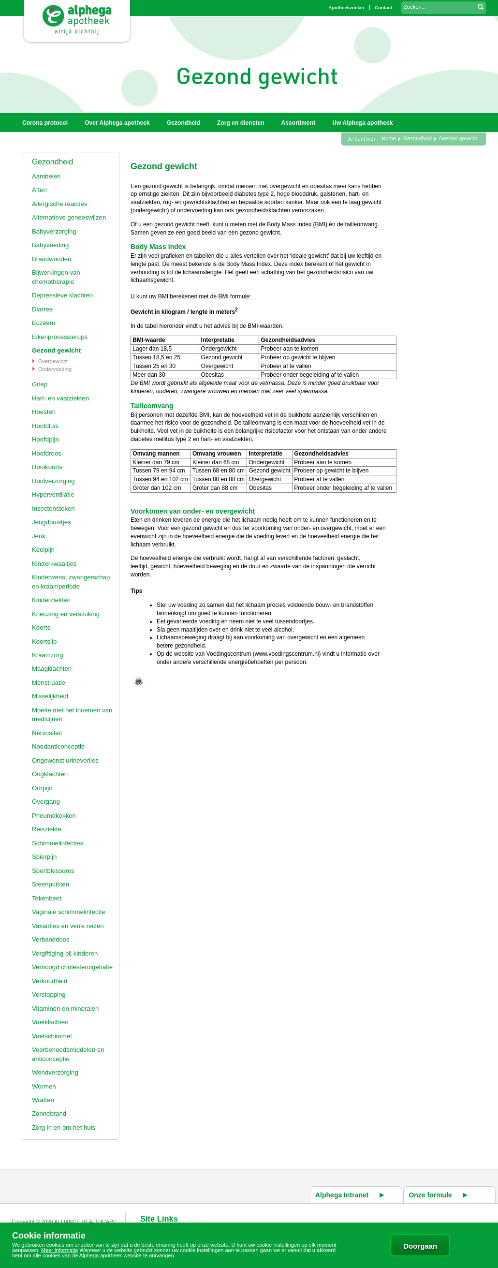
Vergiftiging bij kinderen (65, 953)
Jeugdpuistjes (51, 522)
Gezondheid (52, 162)
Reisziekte (46, 829)
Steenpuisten (50, 884)
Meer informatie (59, 1250)
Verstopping (49, 994)
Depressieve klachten (62, 295)
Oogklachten (50, 774)
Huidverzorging (53, 481)
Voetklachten (50, 1022)
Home (388, 138)
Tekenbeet (46, 898)
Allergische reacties (59, 203)
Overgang (46, 801)
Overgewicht (53, 361)
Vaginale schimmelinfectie (68, 911)
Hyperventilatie (53, 494)
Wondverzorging (55, 1072)
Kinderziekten (51, 600)
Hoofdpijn (45, 439)
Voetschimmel (52, 1036)
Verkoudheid (49, 981)
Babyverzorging (54, 231)
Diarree (42, 309)
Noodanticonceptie (58, 746)
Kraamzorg (47, 655)
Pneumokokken (54, 815)
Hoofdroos (46, 453)
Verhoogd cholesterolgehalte (72, 967)
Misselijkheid (50, 696)
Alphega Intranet (341, 1195)
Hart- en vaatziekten (60, 398)
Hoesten (44, 411)
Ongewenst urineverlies (65, 760)
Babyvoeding (50, 245)
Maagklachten (52, 668)
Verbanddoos (51, 939)
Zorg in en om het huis (63, 1127)
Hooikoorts (47, 467)
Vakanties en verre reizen (68, 925)
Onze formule (430, 1195)
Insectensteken (53, 508)
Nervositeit (47, 733)
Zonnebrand (49, 1113)
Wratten (43, 1100)
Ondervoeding (55, 369)
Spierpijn (44, 856)
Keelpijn (43, 549)
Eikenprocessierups (60, 336)
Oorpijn (42, 788)
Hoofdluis (45, 425)
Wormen (44, 1086)
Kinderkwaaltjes (54, 563)
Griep (39, 384)
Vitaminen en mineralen (65, 1008)
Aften (39, 189)
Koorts (41, 627)
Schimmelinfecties (57, 843)
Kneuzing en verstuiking (66, 614)
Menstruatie (48, 682)
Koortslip (44, 641)
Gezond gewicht (56, 350)
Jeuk (38, 536)
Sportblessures (53, 870)
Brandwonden (51, 259)
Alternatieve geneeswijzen (69, 217)
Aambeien (46, 176)
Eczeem (43, 322)
